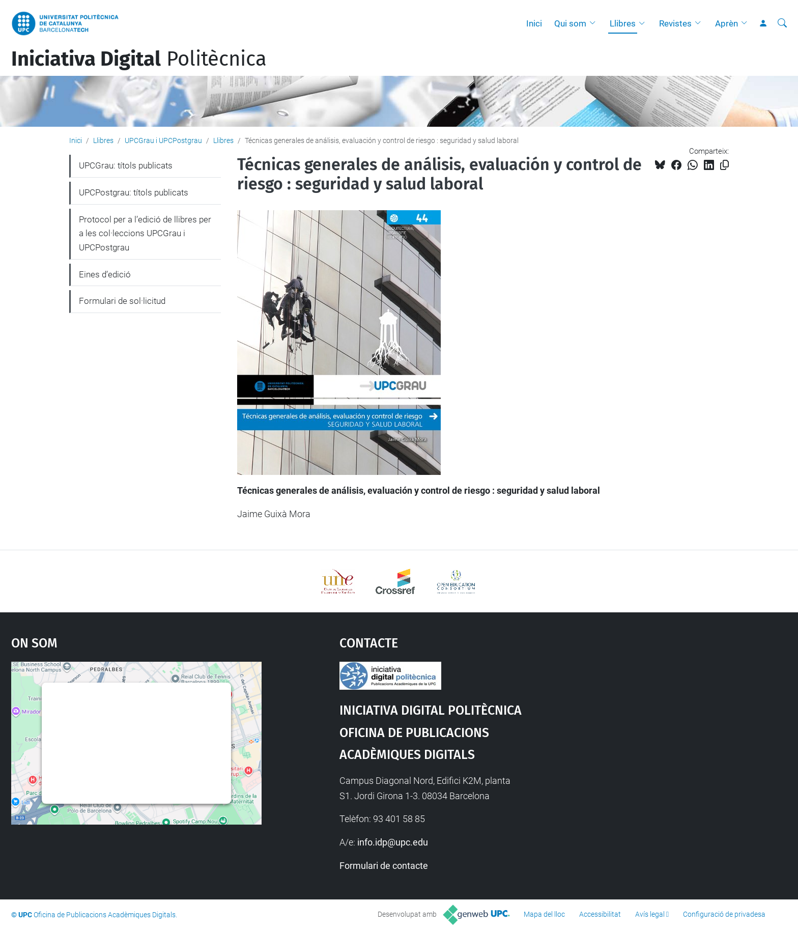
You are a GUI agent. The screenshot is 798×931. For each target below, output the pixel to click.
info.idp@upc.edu (392, 842)
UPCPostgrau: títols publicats (133, 192)
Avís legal (650, 914)
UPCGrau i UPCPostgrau (163, 140)
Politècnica (139, 59)
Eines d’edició (105, 274)
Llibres (623, 23)
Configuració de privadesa (724, 914)
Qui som (570, 23)
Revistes (675, 23)
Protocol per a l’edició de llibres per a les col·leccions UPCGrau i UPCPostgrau (145, 233)
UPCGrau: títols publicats (126, 165)
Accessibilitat (600, 914)
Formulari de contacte (383, 865)
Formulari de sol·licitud (122, 301)
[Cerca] (782, 23)
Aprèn (726, 23)
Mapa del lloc (544, 914)
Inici (534, 23)
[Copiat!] (724, 165)
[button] (595, 23)
